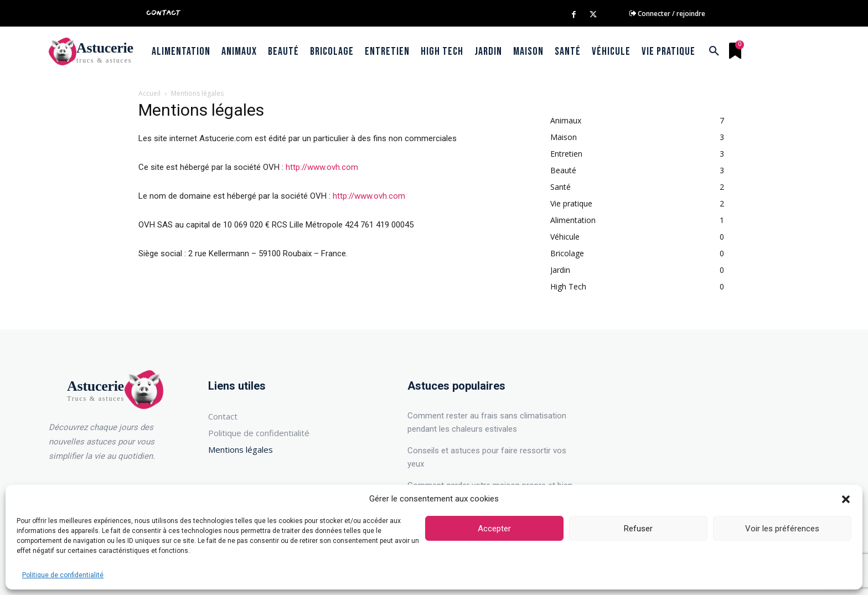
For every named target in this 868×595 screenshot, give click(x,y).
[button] (845, 499)
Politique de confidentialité (63, 575)
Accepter (494, 529)
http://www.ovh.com (322, 167)
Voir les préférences (782, 529)
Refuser (638, 529)
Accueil (149, 93)
